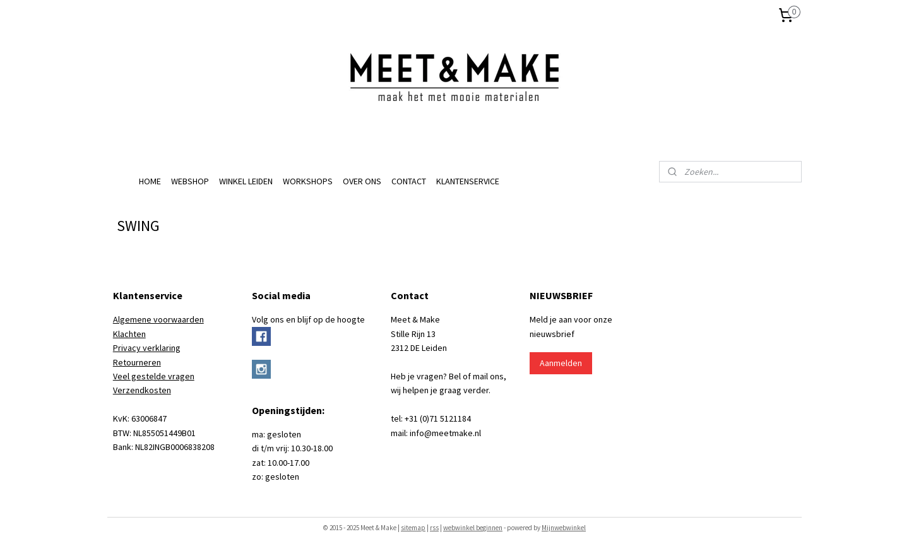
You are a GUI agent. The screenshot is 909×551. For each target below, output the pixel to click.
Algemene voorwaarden (158, 319)
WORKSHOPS (308, 181)
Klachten (129, 334)
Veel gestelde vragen (153, 376)
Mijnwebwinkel (564, 527)
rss (434, 527)
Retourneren (137, 362)
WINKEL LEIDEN (246, 181)
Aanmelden (561, 363)
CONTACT (408, 181)
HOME (150, 181)
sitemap (413, 527)
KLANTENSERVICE (467, 181)
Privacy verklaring (147, 347)
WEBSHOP (190, 181)
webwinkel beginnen (472, 527)
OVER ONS (362, 181)
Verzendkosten (142, 390)
